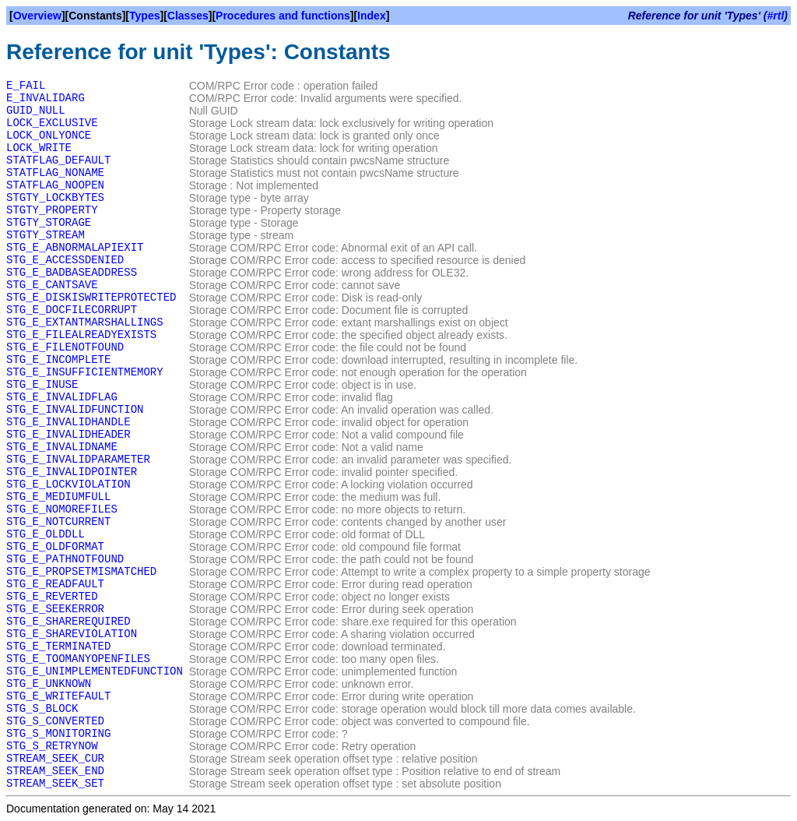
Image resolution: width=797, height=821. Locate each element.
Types (144, 15)
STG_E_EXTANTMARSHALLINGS (84, 322)
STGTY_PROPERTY (52, 210)
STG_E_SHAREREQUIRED (68, 621)
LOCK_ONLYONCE (48, 135)
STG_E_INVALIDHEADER (68, 434)
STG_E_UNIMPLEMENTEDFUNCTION (94, 671)
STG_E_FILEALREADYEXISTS (81, 335)
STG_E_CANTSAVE (52, 285)
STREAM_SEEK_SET (55, 783)
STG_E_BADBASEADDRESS (71, 272)
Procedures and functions (283, 15)
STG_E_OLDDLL (45, 534)
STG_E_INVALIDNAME (62, 447)
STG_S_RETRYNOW (52, 746)
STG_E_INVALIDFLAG (62, 397)
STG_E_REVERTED (52, 596)
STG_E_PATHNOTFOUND (65, 559)
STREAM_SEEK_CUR (55, 758)
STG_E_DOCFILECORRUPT (71, 310)
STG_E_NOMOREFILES (62, 509)
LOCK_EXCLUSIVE (52, 123)
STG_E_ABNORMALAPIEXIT (74, 247)
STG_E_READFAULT (55, 584)
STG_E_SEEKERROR (55, 609)
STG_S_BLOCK (42, 709)
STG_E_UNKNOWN (48, 684)
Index (371, 15)
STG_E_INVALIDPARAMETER (78, 459)
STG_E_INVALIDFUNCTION (74, 409)
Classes (188, 15)
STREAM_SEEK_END (55, 771)
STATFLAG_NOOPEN (55, 185)
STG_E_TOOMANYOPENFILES (78, 659)
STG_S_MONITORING (58, 734)
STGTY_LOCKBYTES (55, 198)
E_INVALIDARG (45, 98)
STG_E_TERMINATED (58, 646)
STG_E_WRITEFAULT (58, 696)
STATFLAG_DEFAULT (58, 160)
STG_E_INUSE (42, 385)
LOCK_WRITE (39, 148)
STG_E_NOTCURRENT (58, 522)
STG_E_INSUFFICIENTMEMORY (84, 372)
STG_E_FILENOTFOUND (65, 347)
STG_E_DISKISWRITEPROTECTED (91, 297)
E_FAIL (25, 85)
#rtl (776, 15)
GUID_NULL (35, 110)
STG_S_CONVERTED (55, 721)
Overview (37, 15)
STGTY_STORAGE (48, 223)
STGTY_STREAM (45, 235)
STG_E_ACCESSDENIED (65, 260)
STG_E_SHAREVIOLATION (71, 634)
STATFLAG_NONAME (55, 173)
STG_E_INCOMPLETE (58, 360)
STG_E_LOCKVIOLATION (68, 484)
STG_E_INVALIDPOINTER (71, 472)
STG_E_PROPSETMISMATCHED (81, 572)
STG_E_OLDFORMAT (55, 547)
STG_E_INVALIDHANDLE (68, 422)
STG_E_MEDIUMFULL (58, 497)
